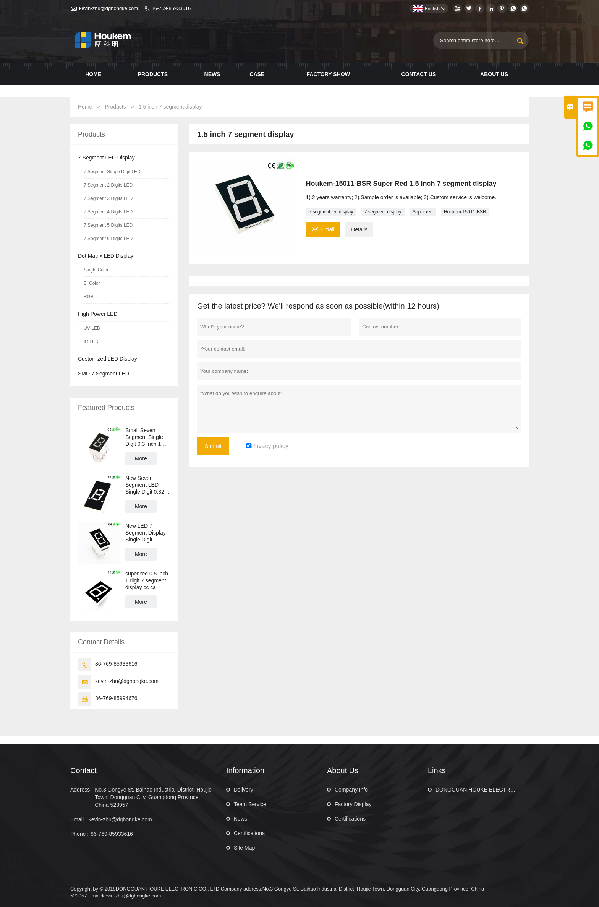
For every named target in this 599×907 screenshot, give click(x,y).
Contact (83, 770)
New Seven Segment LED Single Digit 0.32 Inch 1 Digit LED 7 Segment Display (146, 485)
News (212, 74)
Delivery (243, 790)
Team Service (250, 804)
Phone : (79, 834)
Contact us (418, 74)
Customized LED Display (107, 359)
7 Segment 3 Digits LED (108, 198)
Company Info (351, 790)
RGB (89, 296)
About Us (494, 74)
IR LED (91, 341)
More (141, 458)
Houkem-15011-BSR (465, 212)
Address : (81, 790)
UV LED (92, 328)
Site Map (244, 848)
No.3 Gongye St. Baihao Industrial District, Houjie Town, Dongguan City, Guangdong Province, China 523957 (153, 797)
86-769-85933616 (171, 8)
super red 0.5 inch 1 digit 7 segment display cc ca (146, 580)
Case (256, 74)
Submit (213, 446)
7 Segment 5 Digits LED (108, 225)
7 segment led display (331, 212)
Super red (423, 212)
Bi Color (92, 283)
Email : (78, 819)
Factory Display (353, 804)
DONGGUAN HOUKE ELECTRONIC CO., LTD (491, 790)
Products (153, 74)
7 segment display (382, 212)
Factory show (328, 74)
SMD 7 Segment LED (103, 374)
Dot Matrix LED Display (105, 256)
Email (322, 228)
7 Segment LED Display (106, 157)
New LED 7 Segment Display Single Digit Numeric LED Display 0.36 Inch (145, 533)
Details (359, 229)
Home (93, 74)
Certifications (249, 833)
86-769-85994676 (116, 698)
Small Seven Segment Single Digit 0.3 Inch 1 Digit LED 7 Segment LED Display (144, 437)
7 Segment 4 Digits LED (108, 212)
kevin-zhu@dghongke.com (108, 8)
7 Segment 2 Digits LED (108, 185)
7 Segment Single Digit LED (112, 171)
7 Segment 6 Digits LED (108, 238)
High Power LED (98, 314)
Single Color (96, 270)
